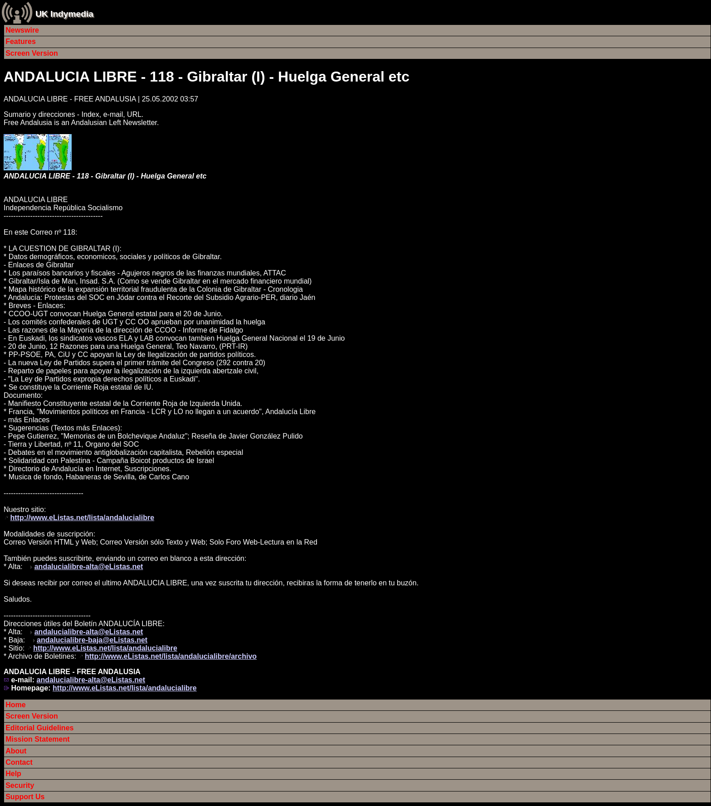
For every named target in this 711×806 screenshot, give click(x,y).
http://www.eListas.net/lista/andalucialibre (82, 517)
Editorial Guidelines (39, 728)
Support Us (24, 797)
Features (20, 41)
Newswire (22, 30)
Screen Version (31, 53)
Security (19, 785)
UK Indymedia (64, 14)
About (15, 751)
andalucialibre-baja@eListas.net (92, 640)
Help (13, 773)
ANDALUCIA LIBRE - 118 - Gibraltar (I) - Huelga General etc (206, 76)
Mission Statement (37, 739)
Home (15, 705)
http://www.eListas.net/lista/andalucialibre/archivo (171, 656)
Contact (19, 762)
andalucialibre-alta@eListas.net (88, 566)
